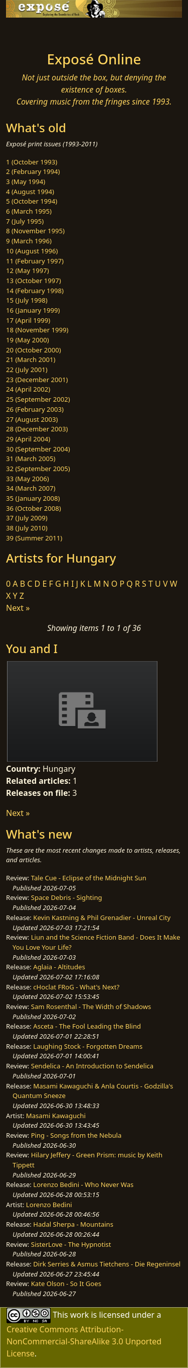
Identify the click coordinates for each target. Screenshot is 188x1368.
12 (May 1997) (27, 270)
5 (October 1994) (31, 201)
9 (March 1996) (29, 240)
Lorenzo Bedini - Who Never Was (83, 1184)
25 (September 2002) (38, 399)
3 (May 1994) (25, 181)
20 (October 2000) (33, 349)
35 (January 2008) (33, 498)
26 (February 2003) (35, 409)
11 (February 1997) (35, 260)
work (79, 1314)
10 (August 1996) (32, 250)
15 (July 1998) (27, 300)
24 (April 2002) (28, 389)
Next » (18, 607)
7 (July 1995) (25, 221)
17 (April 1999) (28, 320)
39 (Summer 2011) (34, 537)
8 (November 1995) (35, 230)
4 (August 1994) (30, 191)
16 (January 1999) (33, 310)
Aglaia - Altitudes (59, 966)
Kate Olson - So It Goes (66, 1283)
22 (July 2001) (27, 369)
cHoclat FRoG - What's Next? (76, 986)
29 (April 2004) (28, 438)
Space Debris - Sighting (66, 897)
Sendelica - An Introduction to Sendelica (92, 1065)
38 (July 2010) (27, 527)
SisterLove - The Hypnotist (71, 1244)
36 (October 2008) (33, 508)
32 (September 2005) (38, 468)
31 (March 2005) (30, 458)
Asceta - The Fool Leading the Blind (87, 1026)
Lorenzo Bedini (49, 1204)
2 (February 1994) (33, 171)
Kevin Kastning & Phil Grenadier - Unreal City (101, 917)
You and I (32, 649)
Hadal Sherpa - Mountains (73, 1224)
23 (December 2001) (37, 379)
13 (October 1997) (33, 280)
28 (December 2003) (37, 428)
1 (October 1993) (31, 161)
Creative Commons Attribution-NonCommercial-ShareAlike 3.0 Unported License (84, 1341)
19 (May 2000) (27, 339)
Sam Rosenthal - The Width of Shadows (91, 1006)
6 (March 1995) (29, 211)
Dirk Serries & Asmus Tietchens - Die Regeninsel (106, 1263)
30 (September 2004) (38, 448)
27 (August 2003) (32, 419)
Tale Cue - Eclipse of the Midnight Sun (88, 877)
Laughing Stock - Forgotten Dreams (87, 1046)
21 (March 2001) (30, 359)
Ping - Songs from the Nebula (76, 1135)
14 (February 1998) (35, 290)
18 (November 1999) (37, 329)
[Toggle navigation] (32, 32)
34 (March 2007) (30, 488)
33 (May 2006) (27, 478)
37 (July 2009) (27, 517)
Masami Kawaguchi (56, 1115)
